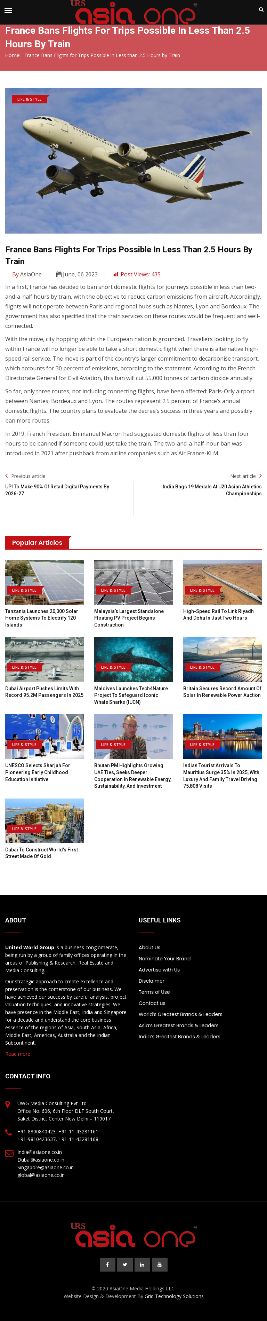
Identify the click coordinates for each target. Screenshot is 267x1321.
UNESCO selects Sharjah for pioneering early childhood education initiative (37, 772)
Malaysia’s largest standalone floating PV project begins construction (129, 618)
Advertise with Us (159, 969)
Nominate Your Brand (165, 958)
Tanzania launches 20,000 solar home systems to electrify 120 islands (41, 618)
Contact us (152, 1003)
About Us (149, 947)
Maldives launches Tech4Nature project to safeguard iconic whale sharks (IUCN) (131, 695)
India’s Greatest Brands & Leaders (179, 1036)
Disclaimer (151, 980)
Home (12, 55)
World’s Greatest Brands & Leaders (180, 1014)
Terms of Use (154, 992)
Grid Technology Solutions (174, 1296)
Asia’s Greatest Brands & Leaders (179, 1025)
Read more (17, 1054)
